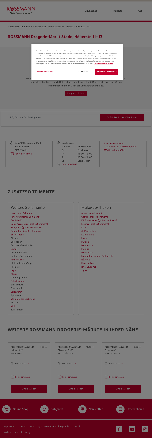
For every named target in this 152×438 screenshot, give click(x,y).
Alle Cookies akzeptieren (107, 71)
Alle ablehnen (82, 71)
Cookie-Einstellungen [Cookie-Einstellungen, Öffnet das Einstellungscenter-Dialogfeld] (44, 71)
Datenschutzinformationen (103, 63)
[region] (77, 62)
